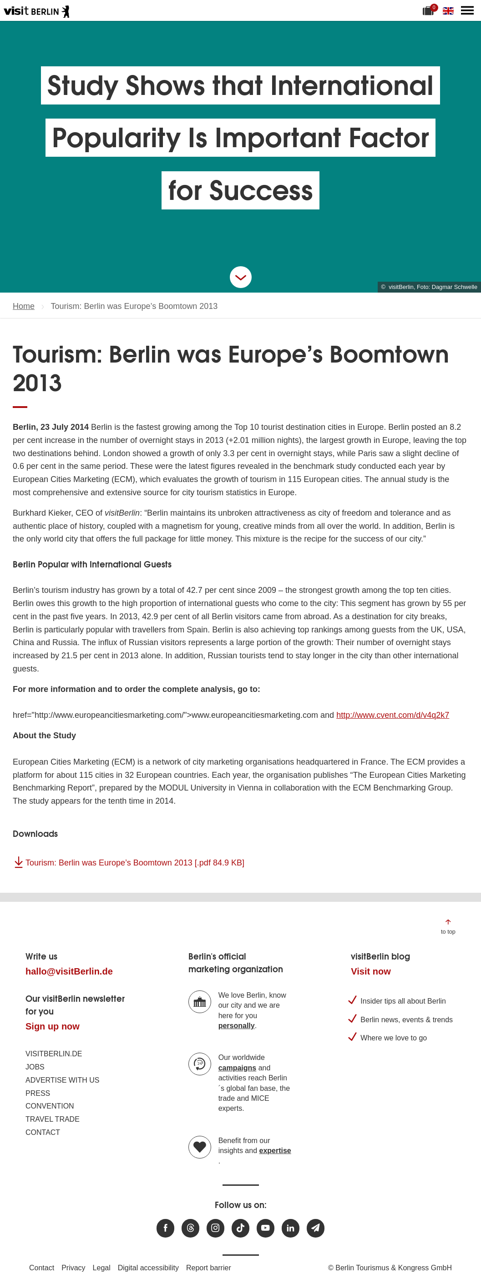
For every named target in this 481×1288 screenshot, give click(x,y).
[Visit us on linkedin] (290, 1228)
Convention (49, 1106)
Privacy (73, 1268)
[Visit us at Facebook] (165, 1228)
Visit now (370, 971)
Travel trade (52, 1119)
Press (37, 1093)
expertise (275, 1150)
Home (24, 306)
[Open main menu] (467, 10)
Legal (102, 1268)
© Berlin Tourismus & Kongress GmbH (390, 1268)
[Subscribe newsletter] (315, 1228)
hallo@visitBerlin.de (69, 971)
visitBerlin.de (53, 1054)
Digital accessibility (148, 1268)
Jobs (35, 1067)
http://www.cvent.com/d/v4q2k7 (392, 715)
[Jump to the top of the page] (448, 926)
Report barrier (208, 1268)
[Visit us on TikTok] (240, 1228)
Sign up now (52, 1026)
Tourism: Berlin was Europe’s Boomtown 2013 (134, 862)
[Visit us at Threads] (190, 1228)
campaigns (237, 1068)
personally (236, 1025)
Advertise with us (62, 1080)
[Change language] (450, 10)
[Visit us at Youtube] (265, 1228)
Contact (42, 1132)
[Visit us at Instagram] (215, 1228)
